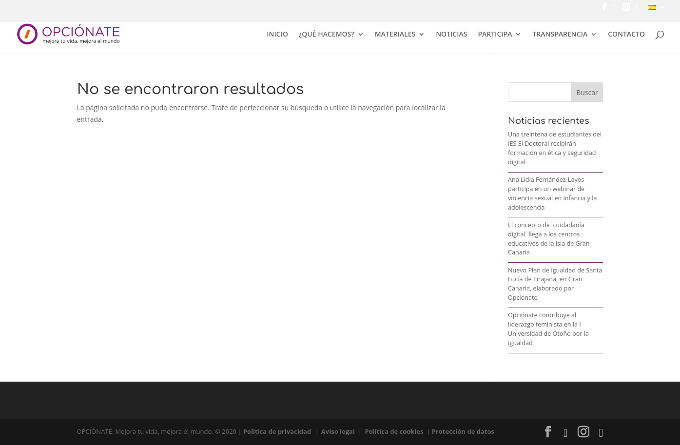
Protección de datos (463, 431)
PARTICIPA (495, 35)
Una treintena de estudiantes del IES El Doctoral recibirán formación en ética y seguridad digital (555, 148)
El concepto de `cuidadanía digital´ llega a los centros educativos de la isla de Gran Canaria (549, 239)
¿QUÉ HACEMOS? (326, 35)
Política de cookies (394, 431)
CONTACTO (626, 35)
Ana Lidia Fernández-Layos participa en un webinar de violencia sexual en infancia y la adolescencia (552, 193)
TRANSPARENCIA (559, 35)
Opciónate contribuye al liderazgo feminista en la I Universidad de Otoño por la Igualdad (548, 329)
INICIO (277, 35)
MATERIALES (395, 35)
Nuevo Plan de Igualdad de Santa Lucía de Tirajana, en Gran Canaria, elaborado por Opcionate (555, 284)
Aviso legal (338, 431)
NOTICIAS (451, 35)
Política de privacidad (277, 431)
